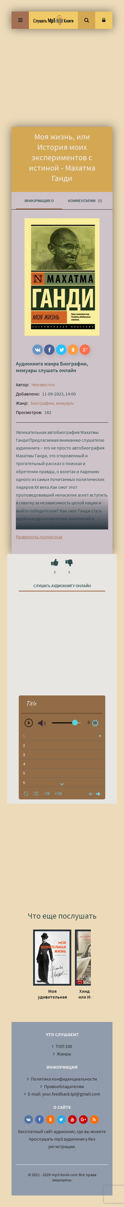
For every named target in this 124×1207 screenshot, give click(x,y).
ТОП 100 (64, 1046)
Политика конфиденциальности (64, 1079)
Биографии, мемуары (52, 403)
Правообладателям (64, 1086)
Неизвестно (43, 384)
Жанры (64, 1054)
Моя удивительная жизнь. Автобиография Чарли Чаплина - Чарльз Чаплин (52, 994)
